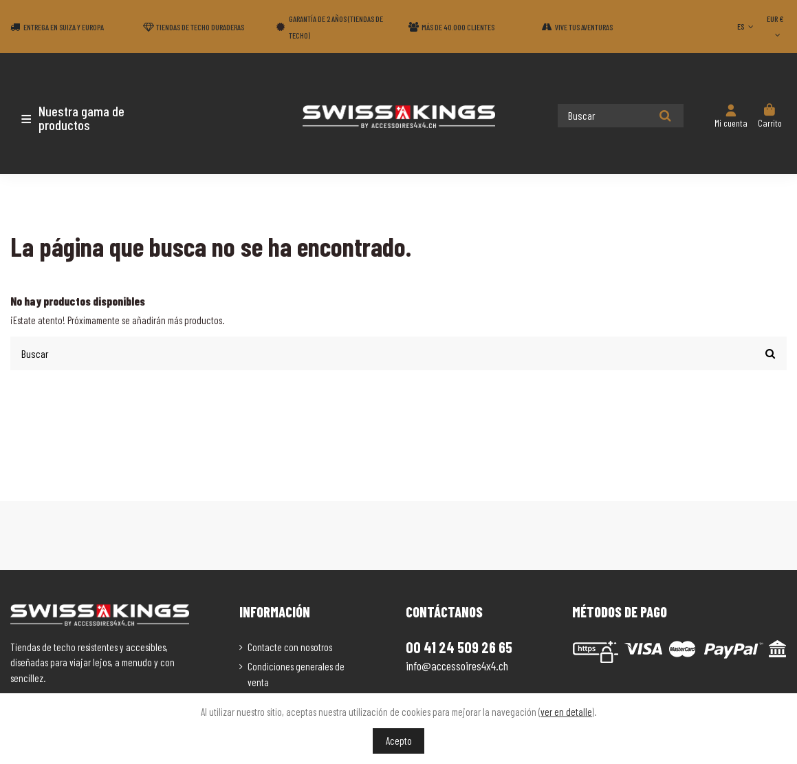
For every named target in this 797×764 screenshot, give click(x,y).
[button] (91, 117)
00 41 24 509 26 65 (459, 646)
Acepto (399, 740)
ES (746, 26)
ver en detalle (566, 711)
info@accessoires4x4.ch (457, 664)
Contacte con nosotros (290, 645)
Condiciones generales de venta (296, 673)
